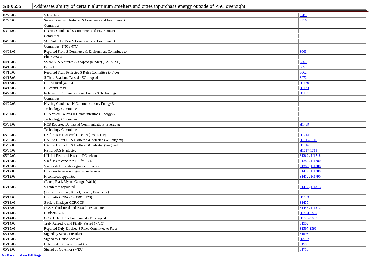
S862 (303, 72)
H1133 (304, 88)
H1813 (316, 187)
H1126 (304, 83)
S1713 (304, 249)
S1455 (304, 202)
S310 (303, 20)
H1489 (304, 124)
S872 (303, 77)
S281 (303, 15)
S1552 (304, 223)
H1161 (304, 93)
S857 (303, 62)
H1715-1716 (308, 140)
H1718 (316, 155)
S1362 (304, 155)
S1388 (304, 161)
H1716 (304, 145)
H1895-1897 (308, 218)
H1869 (304, 197)
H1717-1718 (308, 150)
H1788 (316, 171)
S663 (303, 51)
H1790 (316, 176)
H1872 (316, 208)
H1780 (316, 161)
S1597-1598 (308, 228)
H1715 (304, 135)
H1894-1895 (308, 213)
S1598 (304, 234)
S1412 (304, 171)
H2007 (304, 239)
